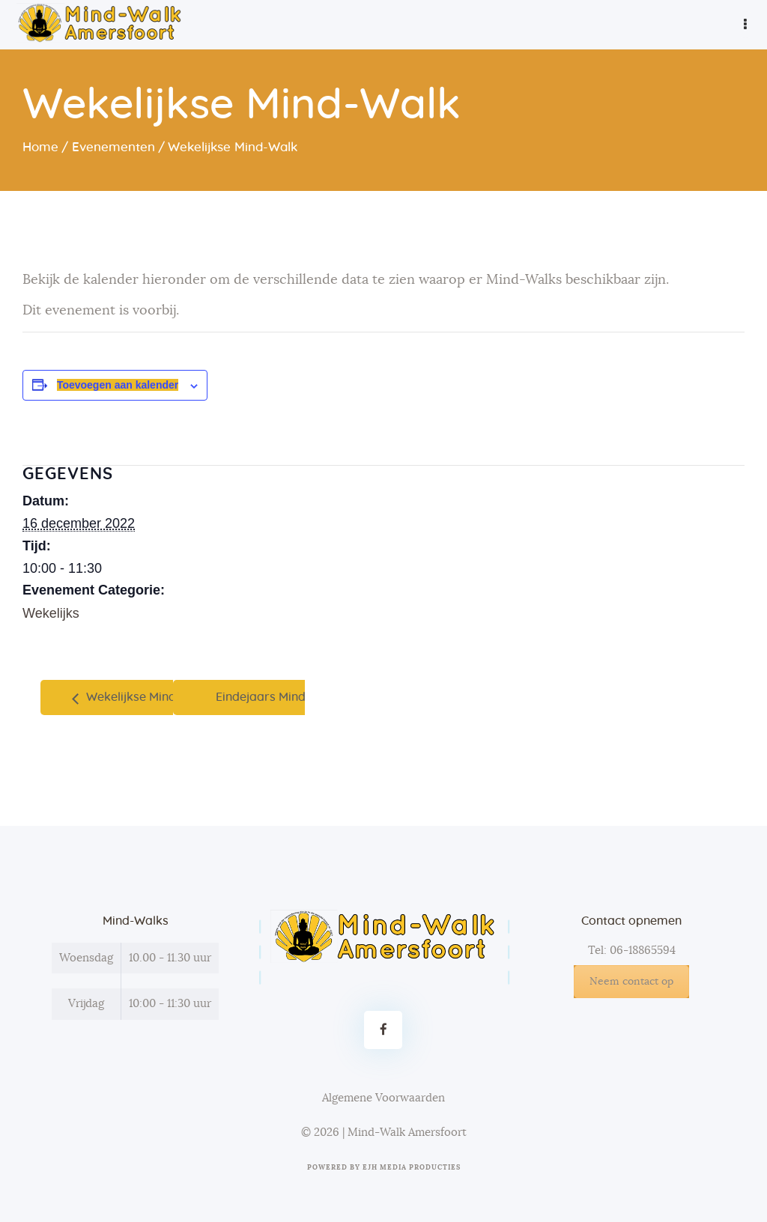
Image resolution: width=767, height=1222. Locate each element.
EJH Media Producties (412, 1167)
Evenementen (113, 147)
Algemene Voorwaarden (383, 1098)
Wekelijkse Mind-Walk (146, 697)
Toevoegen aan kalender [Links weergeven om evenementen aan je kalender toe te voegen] (117, 385)
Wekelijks (50, 613)
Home (40, 147)
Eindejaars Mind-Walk (279, 697)
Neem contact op (631, 981)
